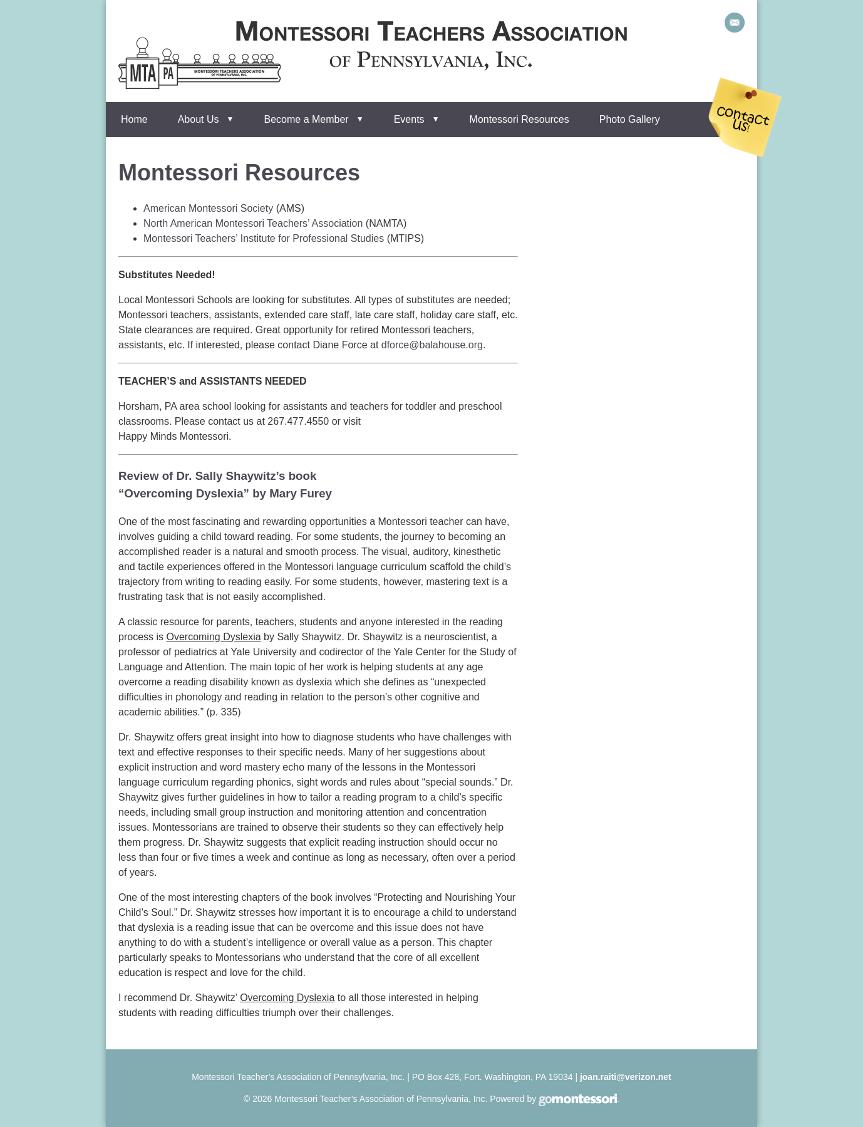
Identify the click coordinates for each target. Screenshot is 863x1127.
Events (409, 119)
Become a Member (306, 119)
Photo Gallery (629, 119)
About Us (198, 119)
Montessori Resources (519, 119)
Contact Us (745, 117)
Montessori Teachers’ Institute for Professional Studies (263, 238)
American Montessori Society (208, 208)
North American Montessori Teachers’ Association (253, 223)
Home (134, 119)
